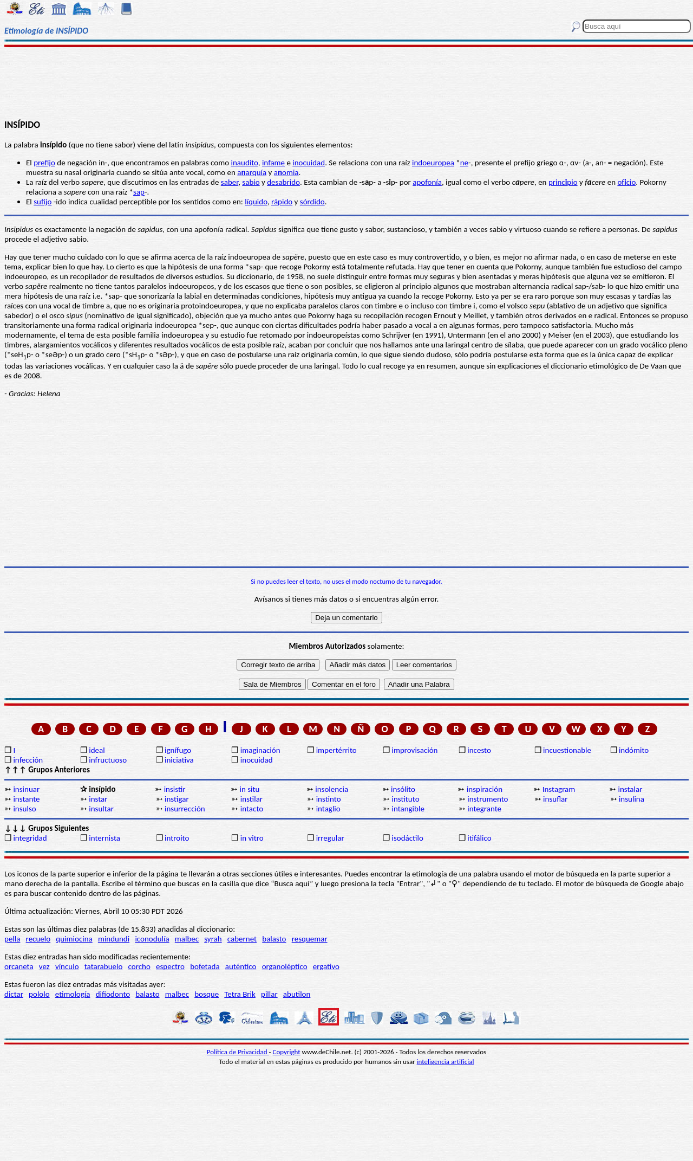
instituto (405, 799)
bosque (206, 994)
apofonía (427, 182)
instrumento (487, 799)
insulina (631, 799)
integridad (30, 838)
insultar (101, 809)
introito (177, 838)
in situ (249, 789)
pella (12, 939)
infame (273, 162)
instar (98, 799)
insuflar (555, 799)
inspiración (484, 789)
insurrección (185, 809)
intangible (407, 809)
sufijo (42, 202)
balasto (274, 939)
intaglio (328, 809)
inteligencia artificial (445, 1061)
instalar (630, 789)
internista (104, 838)
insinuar (26, 789)
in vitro (252, 838)
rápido (281, 202)
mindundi (113, 939)
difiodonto (113, 994)
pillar (269, 994)
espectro (170, 966)
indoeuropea (433, 162)
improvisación (414, 750)
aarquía (251, 172)
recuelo (38, 939)
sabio (250, 182)
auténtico (241, 966)
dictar (13, 994)
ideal (96, 750)
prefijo (44, 162)
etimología (72, 994)
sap (139, 192)
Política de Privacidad (238, 1052)
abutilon (297, 994)
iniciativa (179, 760)
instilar (251, 799)
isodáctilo (407, 838)
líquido (256, 202)
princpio (563, 182)
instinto (328, 799)
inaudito (244, 162)
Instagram (559, 789)
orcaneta (19, 966)
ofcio (626, 182)
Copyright (286, 1052)
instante (26, 799)
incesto (479, 750)
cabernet (242, 939)
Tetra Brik (240, 994)
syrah (212, 939)
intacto (251, 809)
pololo (39, 994)
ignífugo (178, 750)
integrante (484, 809)
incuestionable (567, 750)
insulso (24, 809)
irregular (330, 838)
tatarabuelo (103, 966)
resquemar (310, 939)
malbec (187, 939)
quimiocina (74, 939)
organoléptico (285, 966)
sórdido (312, 202)
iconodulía (152, 939)
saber (229, 182)
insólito (403, 789)
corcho (139, 966)
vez (44, 966)
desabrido (283, 182)
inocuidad (308, 162)
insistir (175, 789)
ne (464, 162)
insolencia (331, 789)
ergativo (326, 966)
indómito (634, 750)
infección (28, 760)
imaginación (260, 750)
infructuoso (108, 760)
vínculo (67, 966)
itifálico (479, 838)
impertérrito (336, 750)
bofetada (204, 966)
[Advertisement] (347, 82)
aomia (286, 172)
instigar (177, 799)
